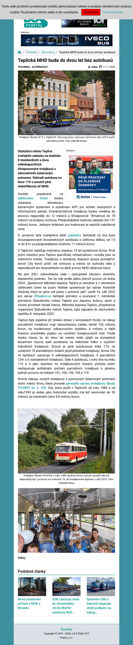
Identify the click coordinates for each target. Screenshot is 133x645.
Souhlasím (91, 12)
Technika (31, 52)
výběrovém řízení (33, 198)
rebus (93, 66)
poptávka (74, 235)
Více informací (113, 12)
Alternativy (48, 52)
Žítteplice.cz (42, 296)
